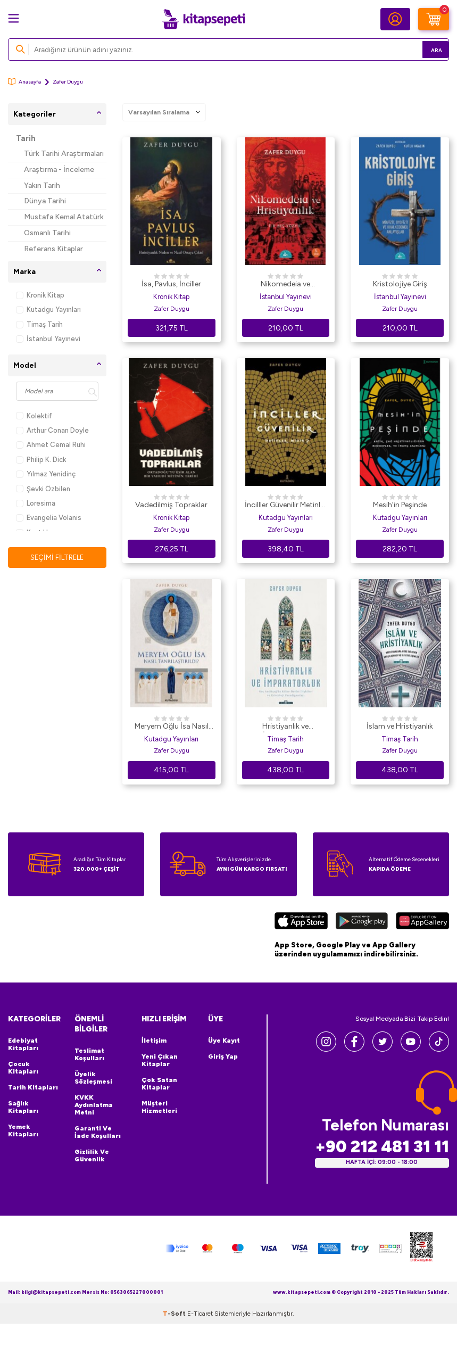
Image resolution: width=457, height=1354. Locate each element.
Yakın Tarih (42, 185)
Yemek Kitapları (23, 1130)
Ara (425, 49)
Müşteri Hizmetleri (159, 1107)
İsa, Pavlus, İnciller (171, 283)
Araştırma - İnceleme (59, 169)
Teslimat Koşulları (89, 1054)
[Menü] (13, 18)
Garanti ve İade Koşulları (97, 1132)
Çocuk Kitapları (23, 1067)
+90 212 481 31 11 (382, 1147)
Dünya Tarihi (45, 200)
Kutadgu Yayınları (48, 309)
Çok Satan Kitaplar (159, 1083)
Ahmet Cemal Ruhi (51, 445)
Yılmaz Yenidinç (46, 474)
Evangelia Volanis (48, 518)
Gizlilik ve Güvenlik (91, 1155)
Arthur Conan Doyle (52, 430)
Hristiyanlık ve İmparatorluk (285, 727)
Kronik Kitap (40, 295)
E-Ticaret (200, 1344)
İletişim (154, 1040)
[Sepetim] (433, 19)
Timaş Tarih (39, 324)
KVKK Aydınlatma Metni (93, 1105)
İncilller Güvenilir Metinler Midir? (286, 505)
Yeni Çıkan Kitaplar (160, 1060)
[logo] (204, 19)
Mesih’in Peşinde (400, 504)
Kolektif (34, 416)
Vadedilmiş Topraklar (171, 504)
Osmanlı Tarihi (47, 232)
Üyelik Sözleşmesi (93, 1077)
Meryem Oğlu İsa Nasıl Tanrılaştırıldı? (172, 727)
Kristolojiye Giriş (400, 283)
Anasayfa (24, 81)
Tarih (26, 138)
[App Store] (301, 922)
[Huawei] (422, 922)
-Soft (175, 1344)
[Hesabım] (395, 19)
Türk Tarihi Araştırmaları (64, 153)
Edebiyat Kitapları (23, 1044)
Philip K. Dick (41, 460)
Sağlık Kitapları (23, 1107)
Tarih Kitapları (33, 1087)
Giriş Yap (223, 1056)
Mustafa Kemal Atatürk (64, 216)
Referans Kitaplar (53, 248)
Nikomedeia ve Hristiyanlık (285, 284)
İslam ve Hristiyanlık (400, 726)
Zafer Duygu (171, 308)
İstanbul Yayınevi (48, 339)
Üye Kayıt (224, 1040)
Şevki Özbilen (43, 489)
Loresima (35, 503)
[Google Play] (362, 922)
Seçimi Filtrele (57, 557)
